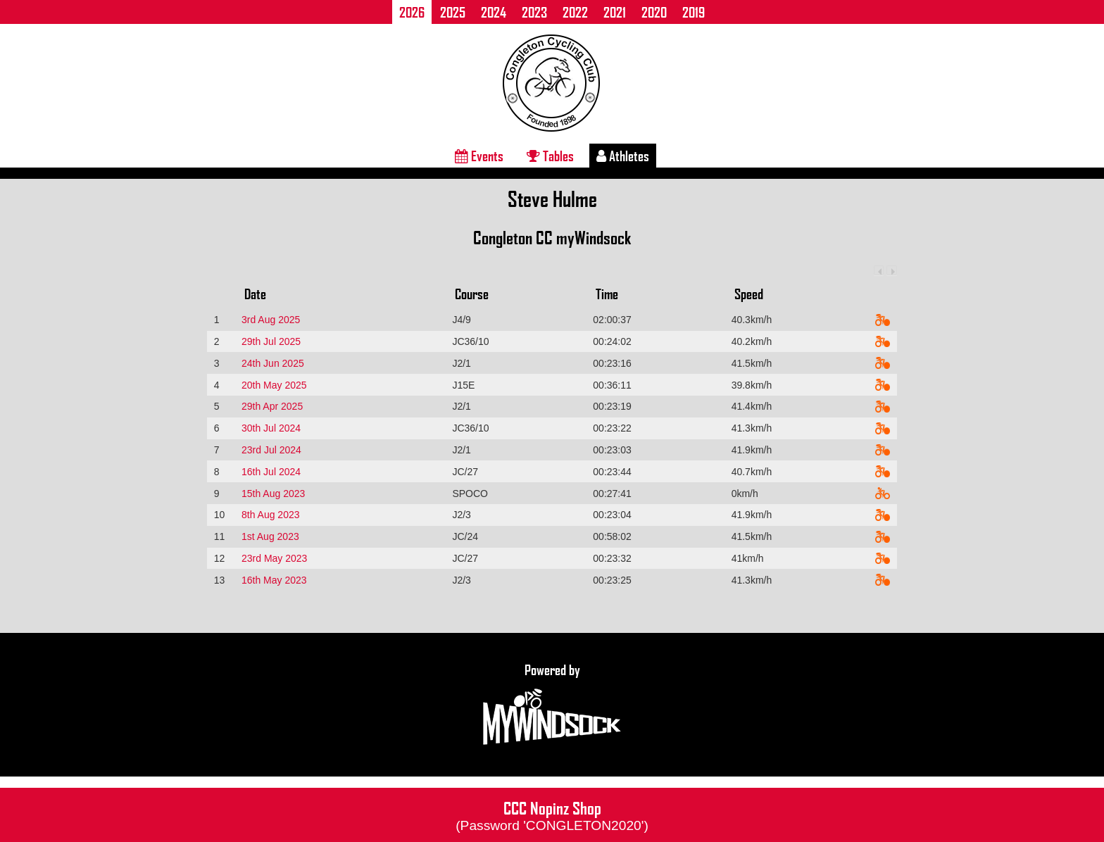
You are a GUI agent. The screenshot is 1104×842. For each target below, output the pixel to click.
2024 (493, 12)
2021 (614, 12)
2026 (412, 12)
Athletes (622, 155)
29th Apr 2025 (272, 406)
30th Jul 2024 (271, 428)
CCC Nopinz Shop (552, 814)
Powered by (552, 704)
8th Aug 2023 (271, 514)
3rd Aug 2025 (271, 319)
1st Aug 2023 (270, 536)
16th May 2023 (274, 580)
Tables (550, 155)
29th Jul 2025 (271, 341)
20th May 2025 (274, 385)
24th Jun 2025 (273, 363)
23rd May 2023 (274, 558)
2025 (452, 12)
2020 (654, 12)
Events (479, 155)
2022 (575, 12)
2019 (693, 12)
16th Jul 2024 (271, 471)
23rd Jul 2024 (271, 449)
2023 (534, 12)
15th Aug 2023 (273, 493)
